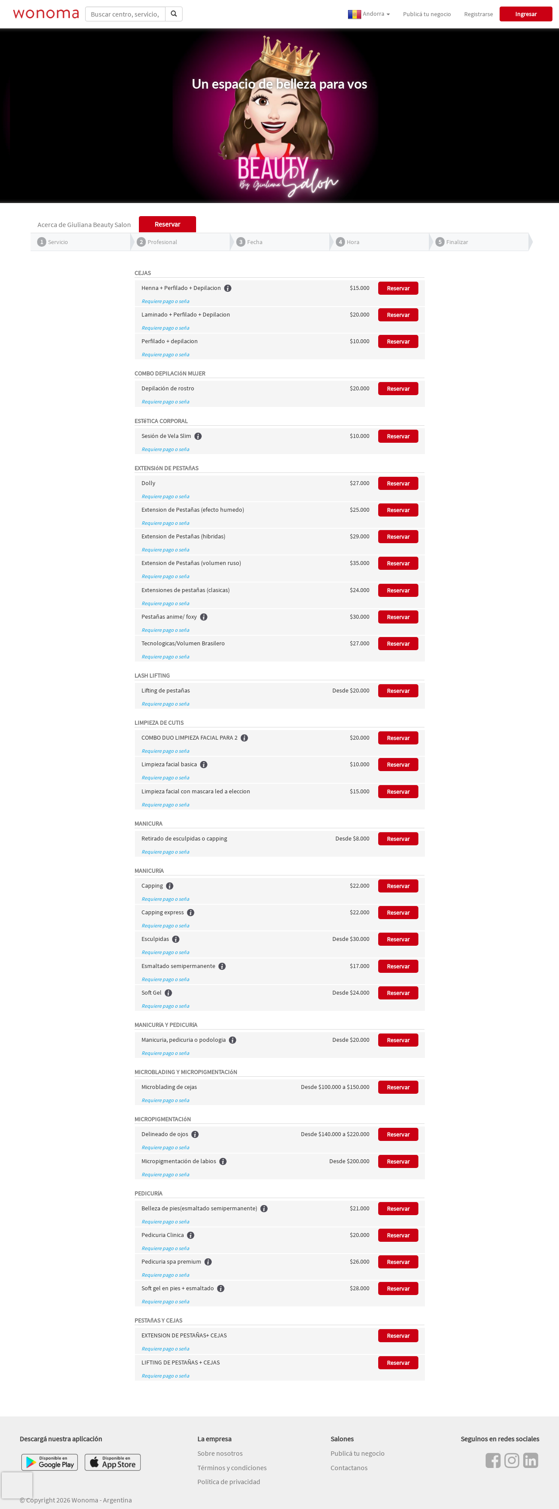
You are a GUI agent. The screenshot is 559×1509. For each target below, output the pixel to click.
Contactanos (349, 1467)
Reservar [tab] (167, 224)
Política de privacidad (228, 1481)
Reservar (398, 288)
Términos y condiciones (232, 1467)
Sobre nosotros (220, 1453)
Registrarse (478, 14)
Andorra (369, 14)
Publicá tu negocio (427, 14)
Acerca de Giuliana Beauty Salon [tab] (84, 224)
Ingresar (526, 14)
